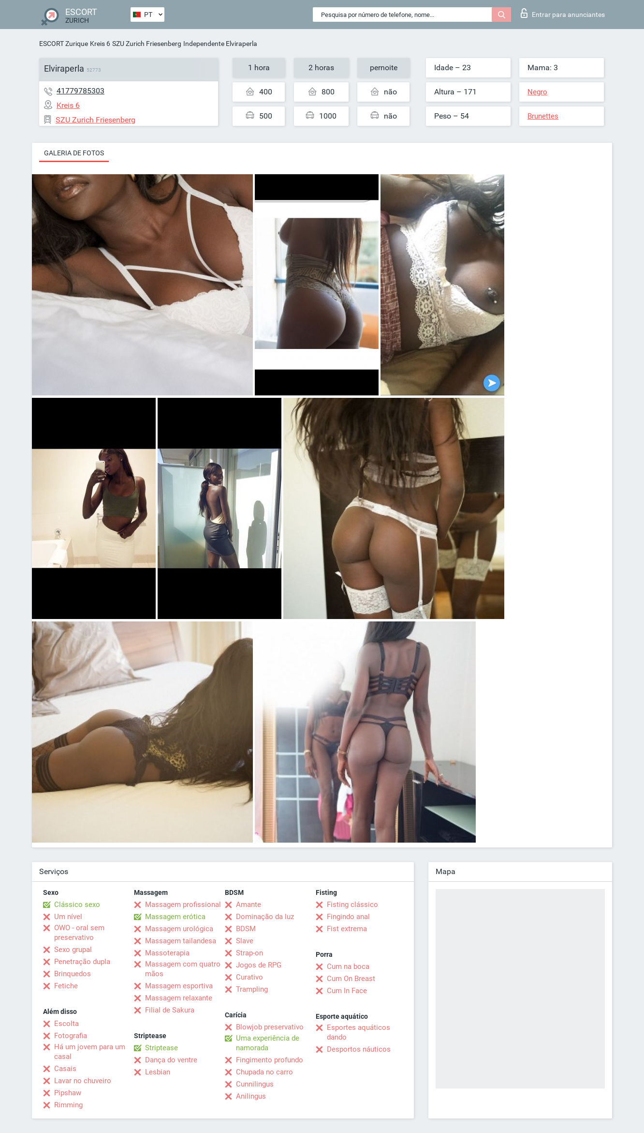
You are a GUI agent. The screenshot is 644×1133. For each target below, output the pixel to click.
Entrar (563, 13)
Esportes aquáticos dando (358, 1032)
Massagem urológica (179, 928)
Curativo (249, 977)
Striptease (161, 1047)
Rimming (68, 1105)
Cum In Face (347, 990)
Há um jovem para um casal (89, 1051)
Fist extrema (347, 928)
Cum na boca (348, 966)
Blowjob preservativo (270, 1027)
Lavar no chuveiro (82, 1080)
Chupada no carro (264, 1072)
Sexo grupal (73, 949)
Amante (248, 904)
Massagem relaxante (178, 998)
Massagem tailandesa (180, 941)
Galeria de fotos (74, 153)
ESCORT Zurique (63, 43)
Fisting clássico (352, 904)
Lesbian (157, 1072)
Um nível (68, 916)
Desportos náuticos (359, 1049)
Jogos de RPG (258, 965)
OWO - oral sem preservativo (79, 932)
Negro (537, 92)
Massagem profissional (183, 904)
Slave (244, 941)
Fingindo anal (348, 916)
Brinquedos (72, 973)
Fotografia (70, 1035)
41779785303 (80, 90)
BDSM (246, 928)
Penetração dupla (82, 961)
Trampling (252, 989)
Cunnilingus (255, 1084)
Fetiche (66, 986)
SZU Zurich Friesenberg (146, 43)
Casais (65, 1068)
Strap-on (249, 953)
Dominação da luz (265, 916)
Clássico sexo (77, 904)
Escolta (66, 1023)
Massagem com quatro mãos (182, 969)
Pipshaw (67, 1092)
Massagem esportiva (179, 986)
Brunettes (542, 116)
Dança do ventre (171, 1060)
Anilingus (251, 1096)
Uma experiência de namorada (267, 1043)
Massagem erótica (175, 916)
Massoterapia (167, 953)
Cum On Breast (351, 978)
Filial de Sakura (169, 1010)
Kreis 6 (100, 43)
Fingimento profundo (269, 1060)
